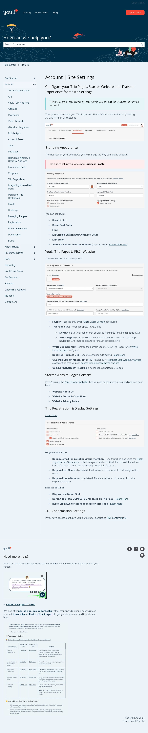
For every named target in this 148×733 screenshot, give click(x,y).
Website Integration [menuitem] (18, 127)
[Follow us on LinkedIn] (142, 555)
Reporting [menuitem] (10, 265)
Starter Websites (118, 244)
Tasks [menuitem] (11, 145)
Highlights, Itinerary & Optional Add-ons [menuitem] (19, 159)
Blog (55, 12)
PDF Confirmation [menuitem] (17, 228)
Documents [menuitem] (14, 234)
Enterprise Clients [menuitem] (14, 253)
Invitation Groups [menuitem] (17, 167)
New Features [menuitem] (12, 247)
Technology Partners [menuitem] (19, 90)
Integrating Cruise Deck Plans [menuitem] (20, 187)
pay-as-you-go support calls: (35, 611)
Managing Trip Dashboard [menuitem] (15, 196)
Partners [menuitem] (9, 283)
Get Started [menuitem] (11, 78)
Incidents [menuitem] (10, 295)
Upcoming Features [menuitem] (15, 289)
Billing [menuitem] (11, 240)
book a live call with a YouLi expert (33, 614)
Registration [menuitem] (14, 222)
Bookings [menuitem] (13, 210)
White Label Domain (94, 321)
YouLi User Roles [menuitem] (14, 271)
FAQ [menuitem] (7, 259)
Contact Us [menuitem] (11, 301)
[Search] (142, 44)
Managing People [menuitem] (17, 216)
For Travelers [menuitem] (12, 277)
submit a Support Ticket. (20, 604)
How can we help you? (27, 37)
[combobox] (71, 44)
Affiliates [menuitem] (12, 108)
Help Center (9, 65)
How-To (25, 65)
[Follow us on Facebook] (129, 549)
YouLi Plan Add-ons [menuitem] (18, 102)
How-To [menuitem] (9, 84)
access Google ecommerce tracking (100, 363)
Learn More (119, 355)
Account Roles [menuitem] (16, 139)
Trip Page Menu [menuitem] (16, 179)
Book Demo (41, 12)
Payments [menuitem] (13, 115)
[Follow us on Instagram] (136, 549)
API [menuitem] (10, 96)
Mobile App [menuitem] (14, 133)
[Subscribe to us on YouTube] (142, 549)
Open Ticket (138, 2)
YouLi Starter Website (75, 382)
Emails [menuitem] (11, 204)
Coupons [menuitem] (13, 173)
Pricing (27, 12)
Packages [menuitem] (13, 151)
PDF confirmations (117, 518)
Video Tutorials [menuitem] (16, 121)
